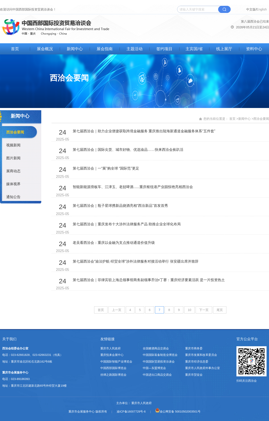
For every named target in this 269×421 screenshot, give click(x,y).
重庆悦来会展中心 (112, 355)
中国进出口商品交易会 (157, 374)
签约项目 (164, 49)
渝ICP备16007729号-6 (131, 411)
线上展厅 (224, 49)
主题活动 (134, 49)
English (262, 9)
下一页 (204, 310)
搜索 (224, 9)
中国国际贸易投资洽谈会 (159, 361)
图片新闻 (13, 158)
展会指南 (105, 49)
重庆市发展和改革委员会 (201, 355)
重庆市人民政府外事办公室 (202, 368)
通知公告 (13, 197)
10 (189, 310)
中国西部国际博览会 (113, 368)
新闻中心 (75, 49)
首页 (15, 49)
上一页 (116, 310)
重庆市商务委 (194, 348)
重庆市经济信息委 (196, 361)
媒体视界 (13, 184)
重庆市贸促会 (194, 374)
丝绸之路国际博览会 (113, 374)
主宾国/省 (194, 49)
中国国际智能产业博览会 (116, 361)
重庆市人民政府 (110, 348)
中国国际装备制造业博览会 (160, 355)
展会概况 (45, 49)
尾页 (220, 310)
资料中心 (254, 49)
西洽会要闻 (15, 132)
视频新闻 (13, 145)
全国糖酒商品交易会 (156, 348)
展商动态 (13, 171)
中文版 (251, 9)
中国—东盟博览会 (154, 368)
